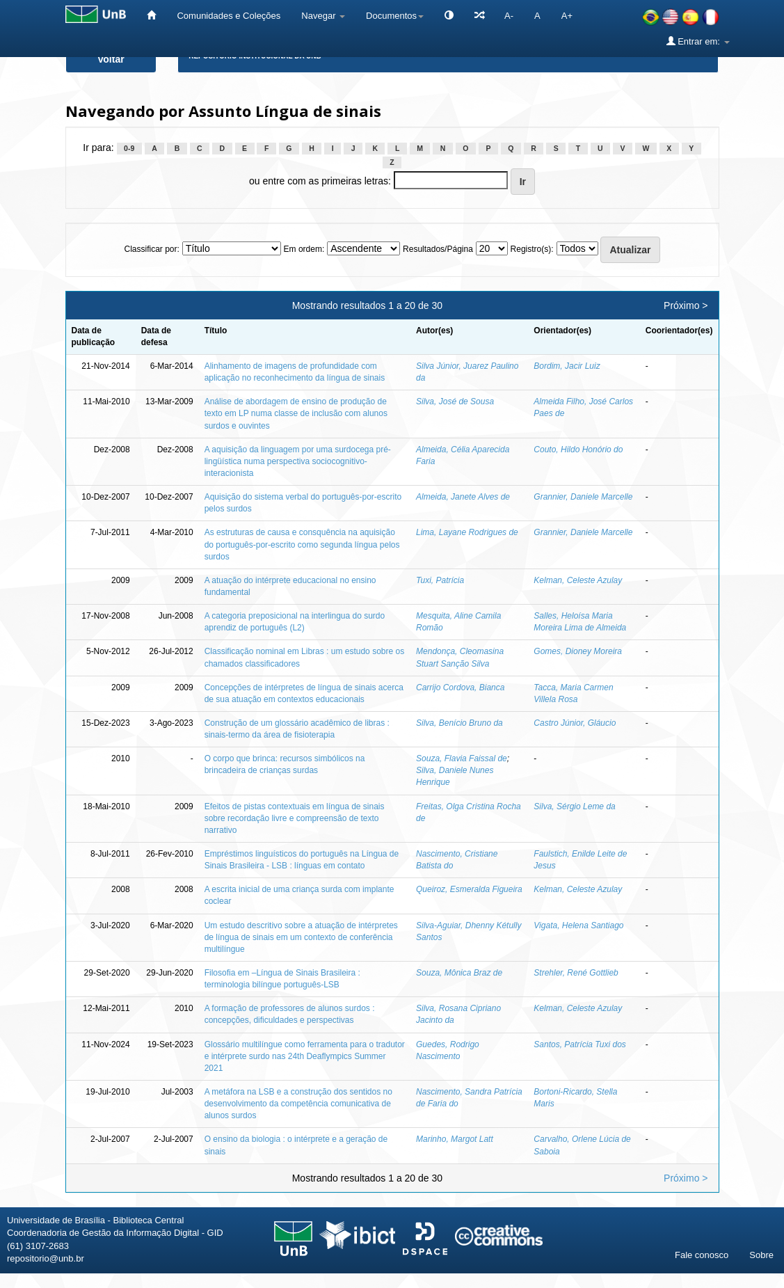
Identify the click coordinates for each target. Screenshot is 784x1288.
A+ (567, 15)
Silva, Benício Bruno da (459, 723)
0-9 (129, 148)
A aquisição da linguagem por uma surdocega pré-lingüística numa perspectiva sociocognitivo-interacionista (298, 461)
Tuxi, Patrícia (440, 580)
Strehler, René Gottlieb (576, 973)
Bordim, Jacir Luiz (567, 366)
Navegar (323, 15)
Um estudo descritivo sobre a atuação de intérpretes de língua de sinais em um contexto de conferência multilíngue (301, 937)
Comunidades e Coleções (228, 15)
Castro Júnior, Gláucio (575, 723)
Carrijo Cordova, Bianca (460, 687)
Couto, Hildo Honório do (578, 449)
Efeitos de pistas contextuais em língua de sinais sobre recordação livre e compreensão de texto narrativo (295, 818)
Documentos (395, 15)
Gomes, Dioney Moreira (578, 651)
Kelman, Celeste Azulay (578, 580)
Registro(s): (532, 249)
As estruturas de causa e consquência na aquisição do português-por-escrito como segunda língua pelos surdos (302, 544)
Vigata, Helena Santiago (578, 925)
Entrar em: (698, 41)
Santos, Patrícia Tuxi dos (580, 1044)
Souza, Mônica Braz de (459, 973)
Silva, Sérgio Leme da (574, 806)
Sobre (761, 1255)
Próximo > (685, 305)
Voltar (111, 59)
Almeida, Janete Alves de (463, 497)
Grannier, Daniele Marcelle (583, 497)
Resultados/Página (438, 249)
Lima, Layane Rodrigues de (467, 532)
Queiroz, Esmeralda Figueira (469, 889)
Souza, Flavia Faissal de (461, 758)
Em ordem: (304, 249)
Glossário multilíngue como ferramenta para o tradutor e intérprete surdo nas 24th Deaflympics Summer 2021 (305, 1056)
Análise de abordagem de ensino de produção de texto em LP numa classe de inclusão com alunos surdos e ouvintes (296, 413)
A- (508, 15)
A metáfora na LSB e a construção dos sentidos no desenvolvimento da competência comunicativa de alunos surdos (298, 1103)
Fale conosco (701, 1255)
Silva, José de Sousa (455, 401)
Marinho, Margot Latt (454, 1139)
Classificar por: (151, 249)
